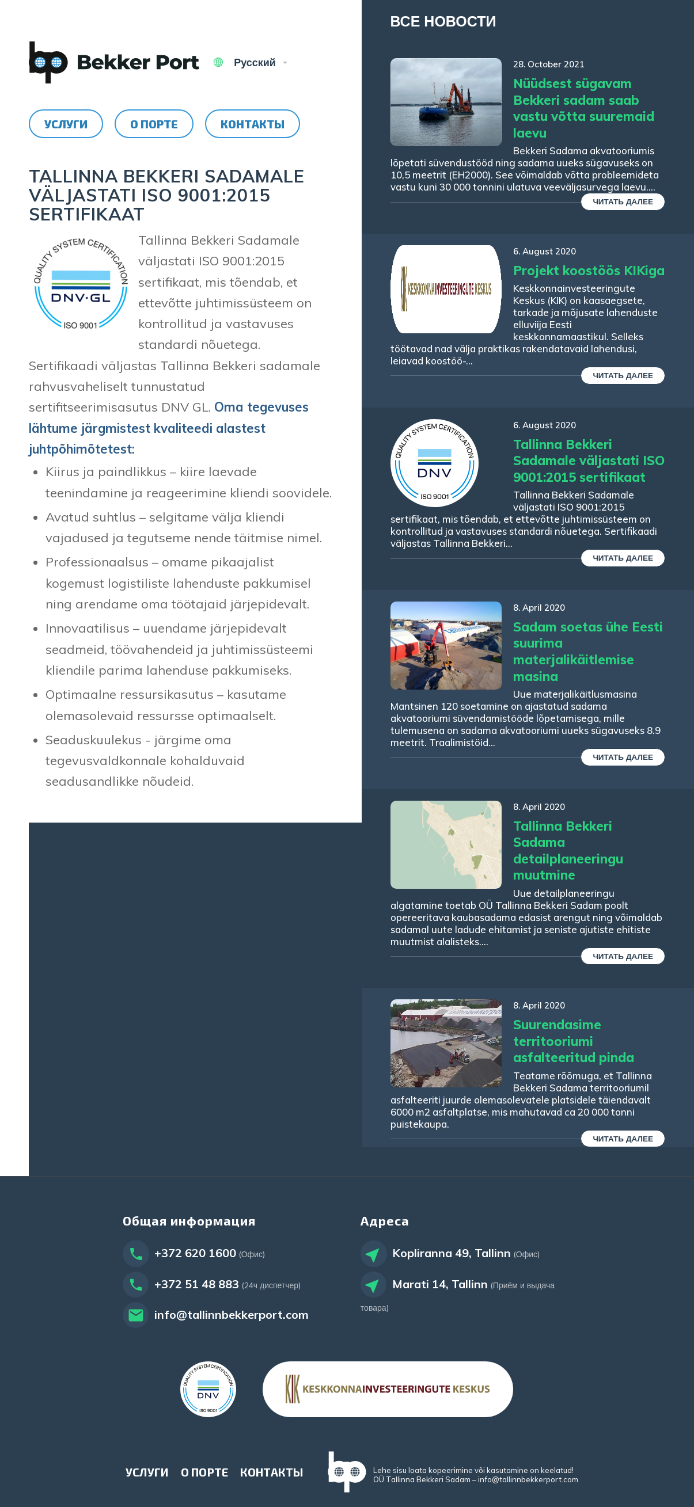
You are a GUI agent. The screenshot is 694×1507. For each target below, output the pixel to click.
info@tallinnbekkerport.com (231, 1314)
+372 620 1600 (195, 1253)
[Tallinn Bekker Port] (114, 62)
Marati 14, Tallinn (440, 1284)
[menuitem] (66, 123)
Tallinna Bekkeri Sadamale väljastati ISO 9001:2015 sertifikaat (589, 460)
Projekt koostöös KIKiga (589, 270)
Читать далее (623, 201)
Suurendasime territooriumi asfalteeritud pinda (573, 1041)
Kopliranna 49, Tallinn (451, 1253)
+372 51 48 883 (196, 1284)
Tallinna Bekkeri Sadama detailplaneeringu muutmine (568, 851)
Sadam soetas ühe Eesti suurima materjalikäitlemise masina (588, 651)
